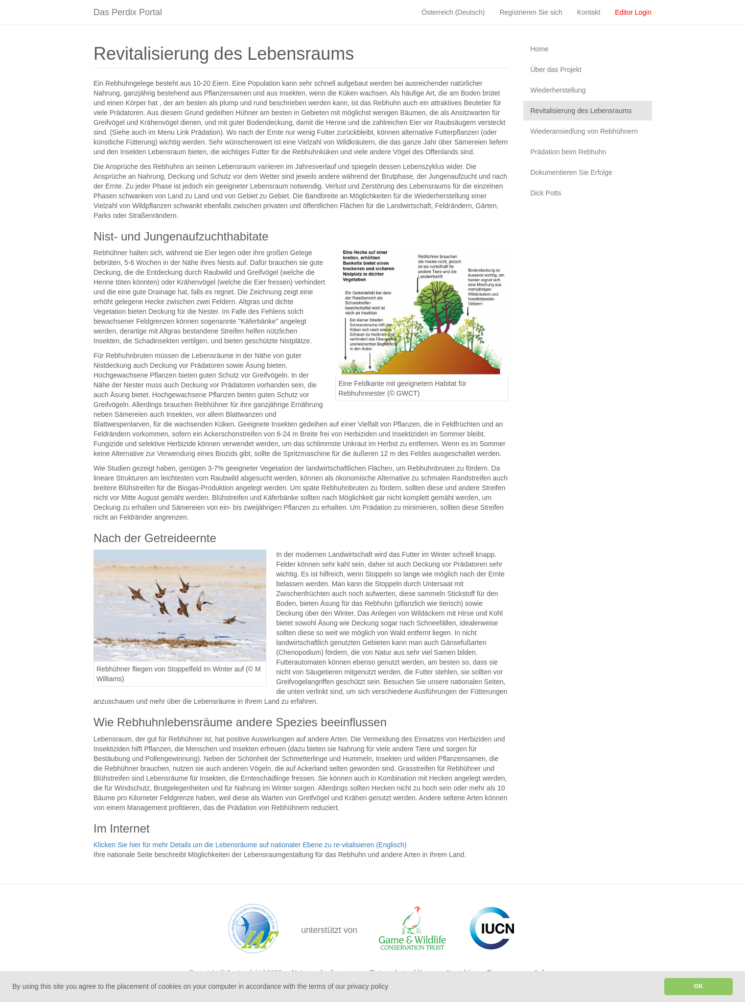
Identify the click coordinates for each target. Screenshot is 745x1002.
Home (540, 49)
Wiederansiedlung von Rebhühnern (584, 131)
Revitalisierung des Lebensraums (581, 111)
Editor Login (633, 12)
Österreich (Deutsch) (453, 12)
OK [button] (698, 986)
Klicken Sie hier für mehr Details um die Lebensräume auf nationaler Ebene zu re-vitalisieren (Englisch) (250, 845)
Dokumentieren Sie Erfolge (571, 172)
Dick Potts (546, 193)
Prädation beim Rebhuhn (568, 152)
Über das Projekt (556, 69)
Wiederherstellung (558, 90)
